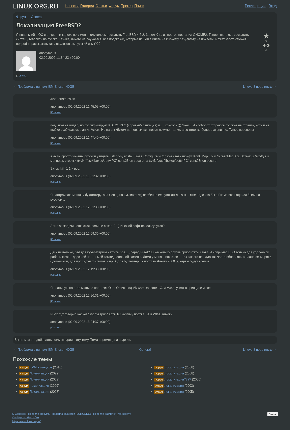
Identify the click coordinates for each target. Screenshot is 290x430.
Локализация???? (177, 379)
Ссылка (21, 75)
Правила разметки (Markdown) (112, 413)
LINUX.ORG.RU (35, 6)
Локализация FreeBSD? (48, 25)
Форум (114, 6)
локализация (39, 385)
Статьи (101, 6)
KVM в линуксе (41, 367)
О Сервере (19, 413)
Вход (273, 6)
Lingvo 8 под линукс (257, 86)
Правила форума (39, 413)
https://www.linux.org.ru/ (26, 421)
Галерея (87, 6)
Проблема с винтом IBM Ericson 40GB (46, 86)
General (36, 17)
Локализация (39, 373)
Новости (72, 6)
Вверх (272, 414)
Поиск (139, 6)
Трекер (127, 6)
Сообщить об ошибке (25, 417)
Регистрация (255, 6)
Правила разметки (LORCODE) (71, 413)
